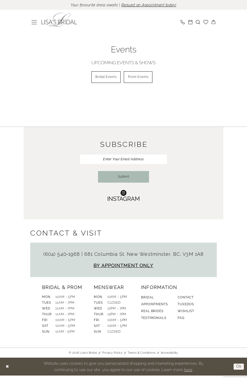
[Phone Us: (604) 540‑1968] (183, 23)
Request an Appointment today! (152, 5)
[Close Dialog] (7, 371)
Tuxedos (186, 309)
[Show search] (198, 23)
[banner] (59, 20)
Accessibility (169, 357)
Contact (186, 302)
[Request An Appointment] (190, 23)
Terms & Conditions (141, 357)
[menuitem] (34, 22)
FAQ (181, 322)
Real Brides (152, 315)
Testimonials (153, 322)
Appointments (154, 309)
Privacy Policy (112, 357)
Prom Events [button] (139, 78)
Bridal (147, 302)
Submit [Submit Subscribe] (123, 181)
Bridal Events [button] (105, 78)
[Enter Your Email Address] (123, 161)
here (188, 374)
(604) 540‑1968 (62, 258)
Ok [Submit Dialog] (238, 371)
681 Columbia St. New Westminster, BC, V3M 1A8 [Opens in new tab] (144, 258)
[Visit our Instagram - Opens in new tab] (123, 200)
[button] (34, 22)
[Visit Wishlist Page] (206, 22)
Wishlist (186, 315)
